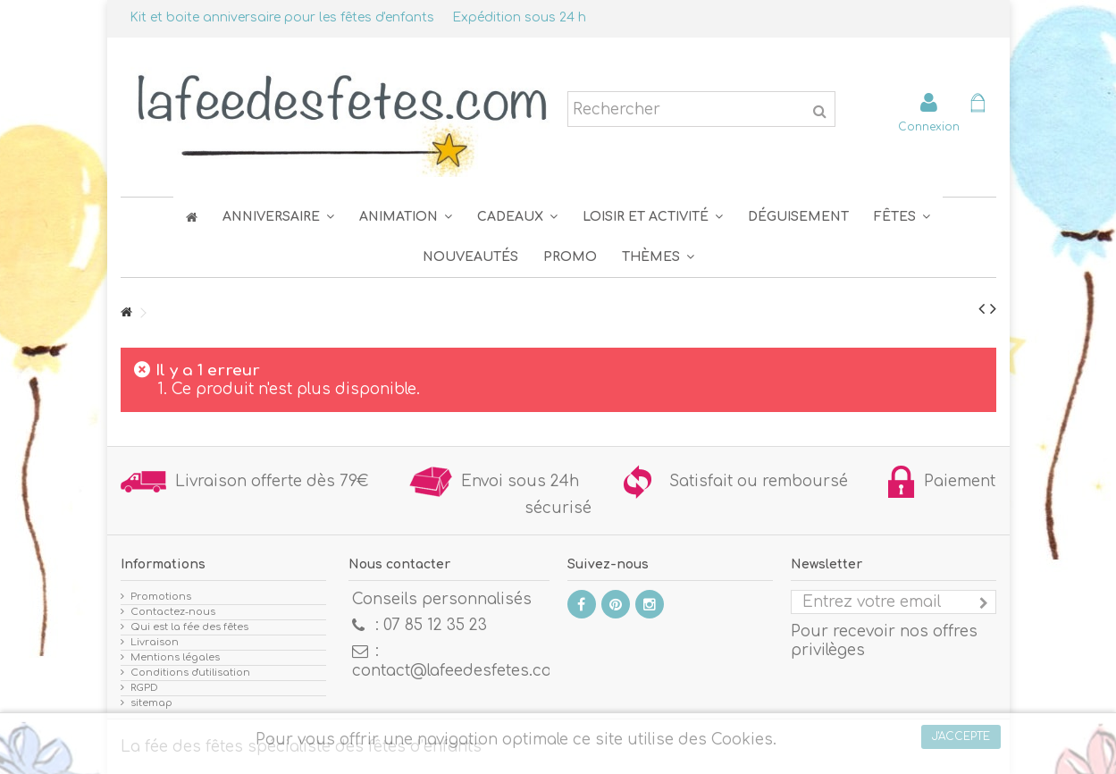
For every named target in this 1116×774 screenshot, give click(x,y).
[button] (902, 217)
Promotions (160, 596)
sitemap (151, 703)
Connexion (929, 126)
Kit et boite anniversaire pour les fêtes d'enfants (282, 17)
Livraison (154, 642)
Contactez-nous (172, 612)
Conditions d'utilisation (190, 672)
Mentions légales (175, 657)
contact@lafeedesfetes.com (459, 670)
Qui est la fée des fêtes (189, 627)
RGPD (144, 688)
